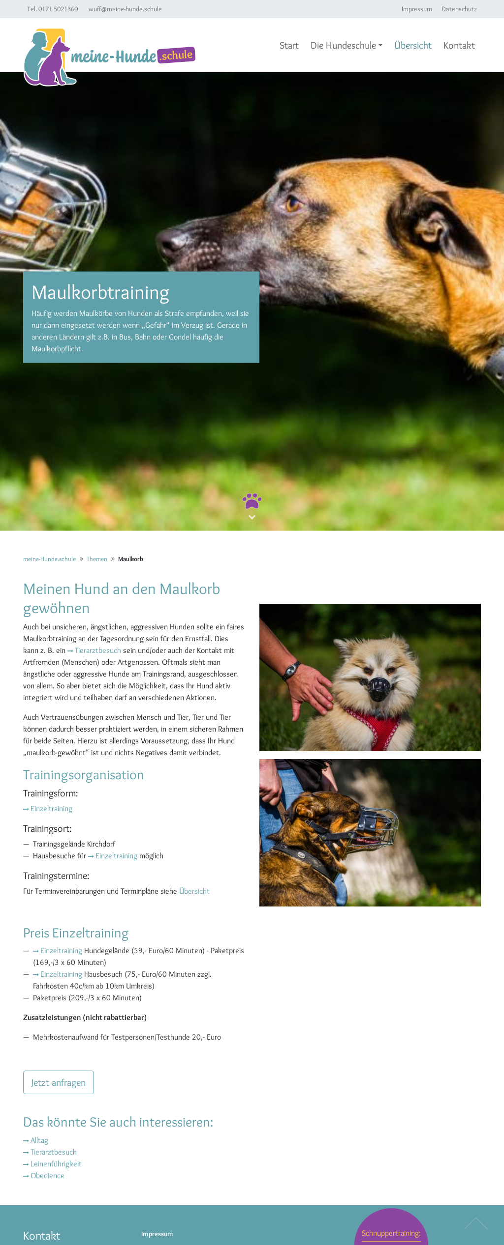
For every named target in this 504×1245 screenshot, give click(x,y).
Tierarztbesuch (98, 650)
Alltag (39, 1140)
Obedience (47, 1175)
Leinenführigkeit (56, 1163)
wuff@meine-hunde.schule (125, 8)
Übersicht (194, 891)
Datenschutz (459, 8)
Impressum (417, 8)
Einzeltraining (51, 808)
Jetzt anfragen (59, 1082)
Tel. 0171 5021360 (52, 8)
